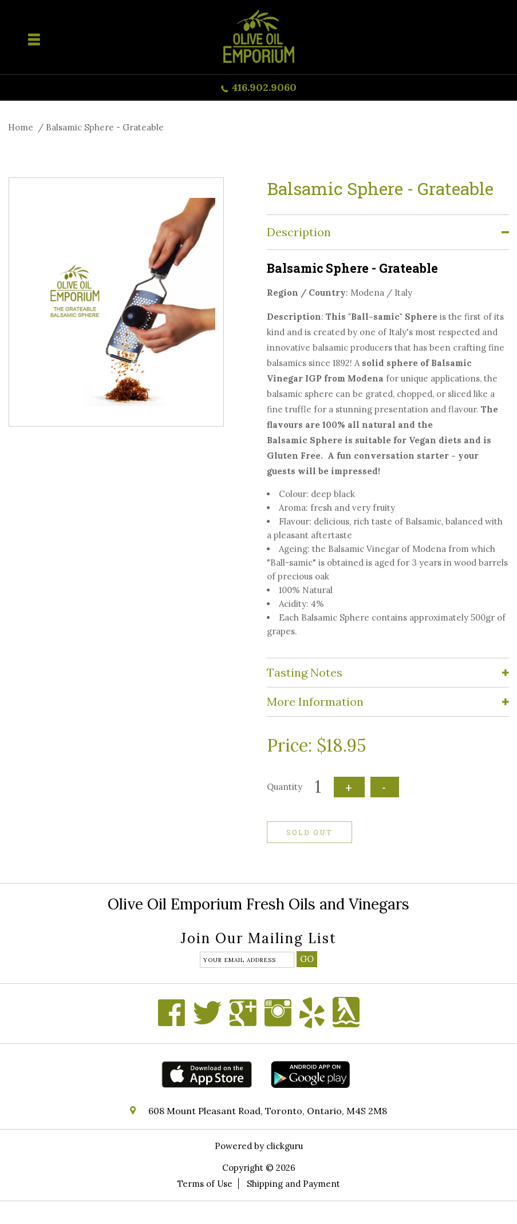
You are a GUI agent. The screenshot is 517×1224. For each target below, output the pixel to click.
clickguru (284, 1145)
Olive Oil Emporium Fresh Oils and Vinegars (258, 904)
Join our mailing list (258, 939)
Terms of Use (204, 1183)
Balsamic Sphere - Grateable (105, 127)
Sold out (309, 832)
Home (20, 127)
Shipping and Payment (293, 1183)
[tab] (388, 232)
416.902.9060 (264, 87)
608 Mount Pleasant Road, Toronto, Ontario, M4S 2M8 (267, 1110)
